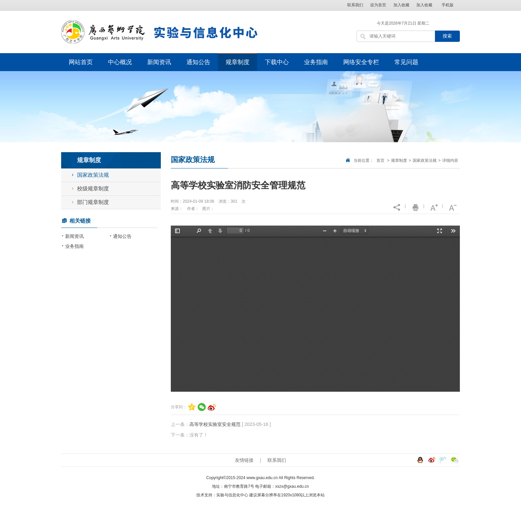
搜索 (447, 36)
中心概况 (120, 62)
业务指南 (316, 62)
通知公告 (198, 62)
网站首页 (81, 62)
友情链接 (244, 460)
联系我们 (355, 5)
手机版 (448, 5)
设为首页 (378, 5)
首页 (380, 160)
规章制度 (238, 62)
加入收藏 (401, 5)
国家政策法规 (425, 160)
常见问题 (406, 62)
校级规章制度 (93, 188)
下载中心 (277, 62)
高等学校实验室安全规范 (215, 424)
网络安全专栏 (361, 62)
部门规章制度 (93, 202)
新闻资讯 (159, 62)
